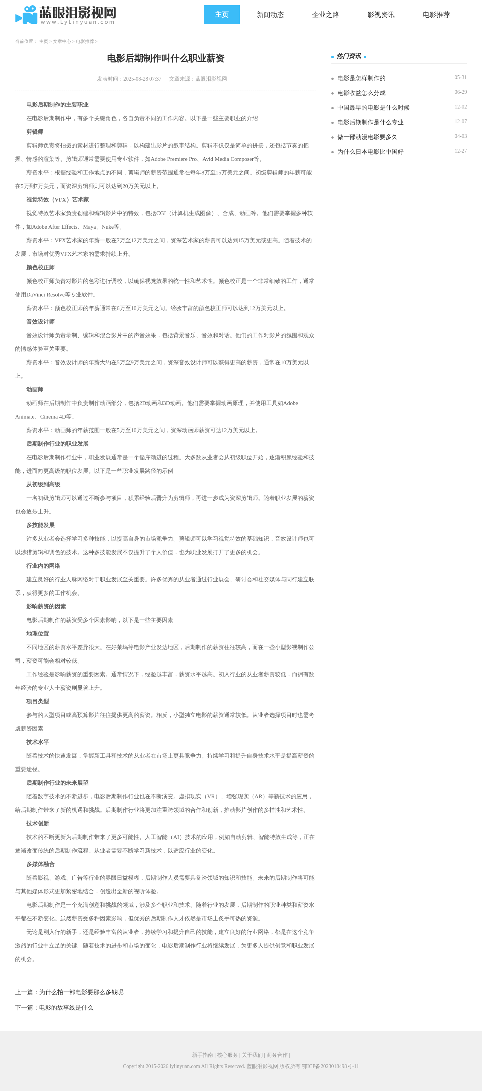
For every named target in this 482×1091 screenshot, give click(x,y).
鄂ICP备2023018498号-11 (330, 1066)
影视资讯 (381, 14)
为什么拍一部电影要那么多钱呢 (81, 992)
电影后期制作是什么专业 (370, 122)
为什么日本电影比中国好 (370, 151)
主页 (222, 14)
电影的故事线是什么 (66, 1007)
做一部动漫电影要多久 (367, 137)
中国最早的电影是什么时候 (373, 107)
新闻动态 (270, 14)
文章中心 (62, 41)
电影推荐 (436, 14)
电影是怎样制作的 (361, 78)
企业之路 (325, 14)
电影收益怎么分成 (361, 93)
